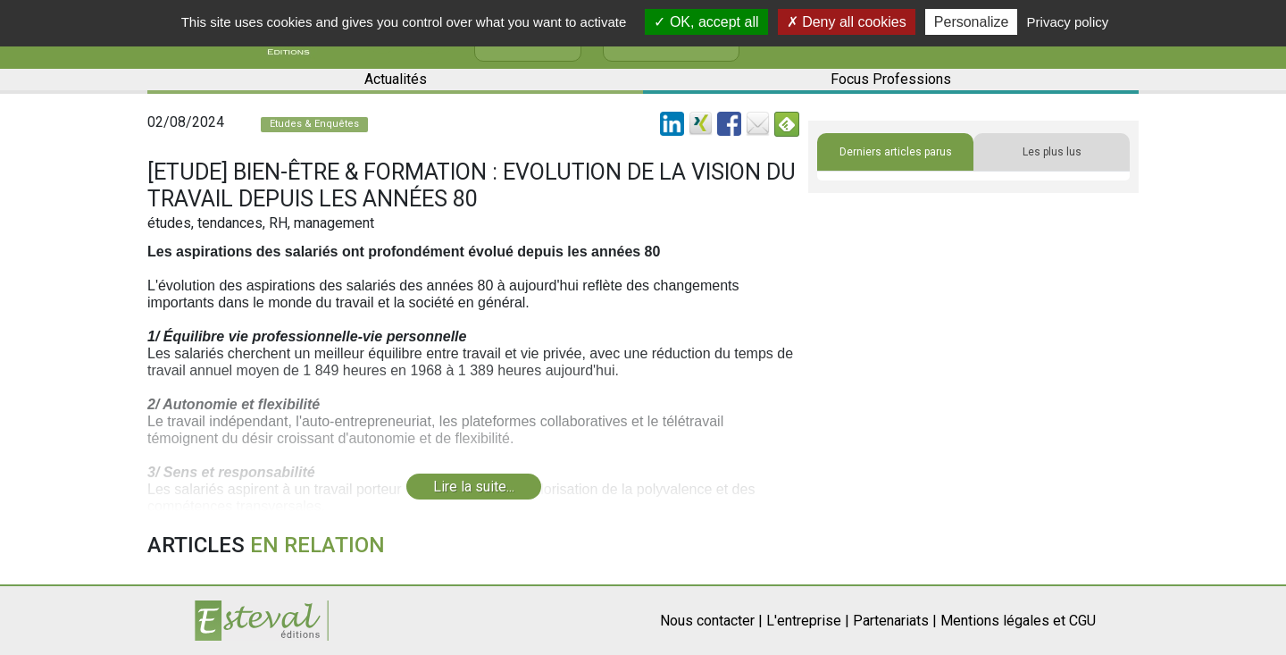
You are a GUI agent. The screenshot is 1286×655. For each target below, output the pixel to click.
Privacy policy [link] (1068, 21)
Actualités (395, 79)
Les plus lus (1052, 152)
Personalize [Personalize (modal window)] (971, 21)
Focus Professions (891, 79)
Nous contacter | (711, 620)
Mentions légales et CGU (1018, 620)
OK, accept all (706, 21)
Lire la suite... (473, 486)
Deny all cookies (846, 21)
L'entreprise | (807, 620)
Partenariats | (895, 620)
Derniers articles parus (895, 152)
